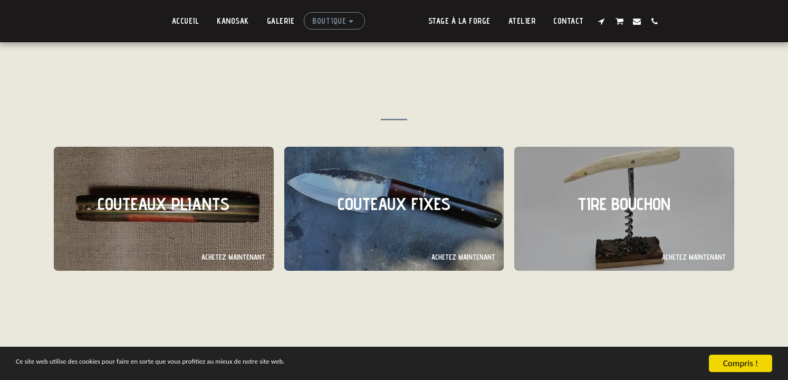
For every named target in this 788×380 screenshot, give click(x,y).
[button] (612, 21)
